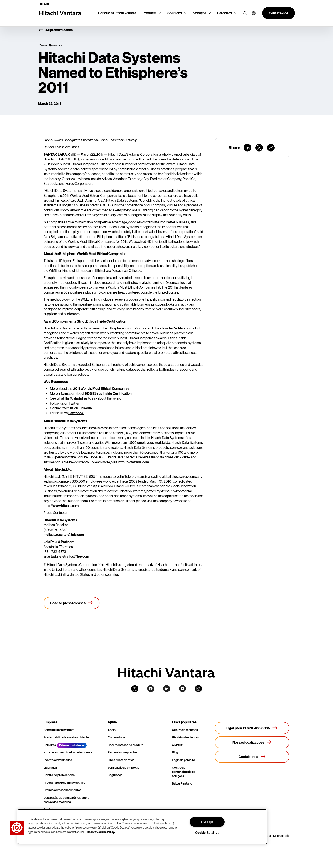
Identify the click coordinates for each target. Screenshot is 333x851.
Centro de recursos (185, 730)
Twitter (74, 403)
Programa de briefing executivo (64, 783)
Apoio (112, 730)
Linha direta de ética (121, 760)
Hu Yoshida (73, 398)
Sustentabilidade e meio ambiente (66, 737)
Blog (175, 752)
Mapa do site (281, 835)
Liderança (50, 768)
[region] (142, 826)
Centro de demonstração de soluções (183, 772)
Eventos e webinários (58, 760)
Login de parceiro (183, 760)
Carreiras (50, 745)
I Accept (207, 822)
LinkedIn (85, 408)
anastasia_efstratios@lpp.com (66, 556)
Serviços (199, 13)
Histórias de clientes (185, 737)
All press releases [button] (55, 30)
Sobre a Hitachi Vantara (59, 730)
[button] (252, 13)
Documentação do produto (125, 745)
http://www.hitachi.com (61, 506)
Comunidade (116, 737)
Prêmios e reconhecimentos (62, 790)
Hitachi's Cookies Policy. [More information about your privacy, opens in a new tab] (100, 831)
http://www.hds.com (133, 462)
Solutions (174, 13)
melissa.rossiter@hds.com (64, 535)
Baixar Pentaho (182, 783)
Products (149, 13)
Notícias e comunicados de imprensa (68, 752)
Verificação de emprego (123, 768)
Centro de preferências (59, 775)
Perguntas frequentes (123, 752)
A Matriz (177, 745)
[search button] (244, 13)
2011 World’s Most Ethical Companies (101, 389)
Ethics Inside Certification (171, 328)
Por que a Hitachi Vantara (117, 13)
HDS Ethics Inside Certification (108, 394)
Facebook (76, 413)
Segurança (115, 775)
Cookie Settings (207, 833)
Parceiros (224, 13)
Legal (267, 835)
